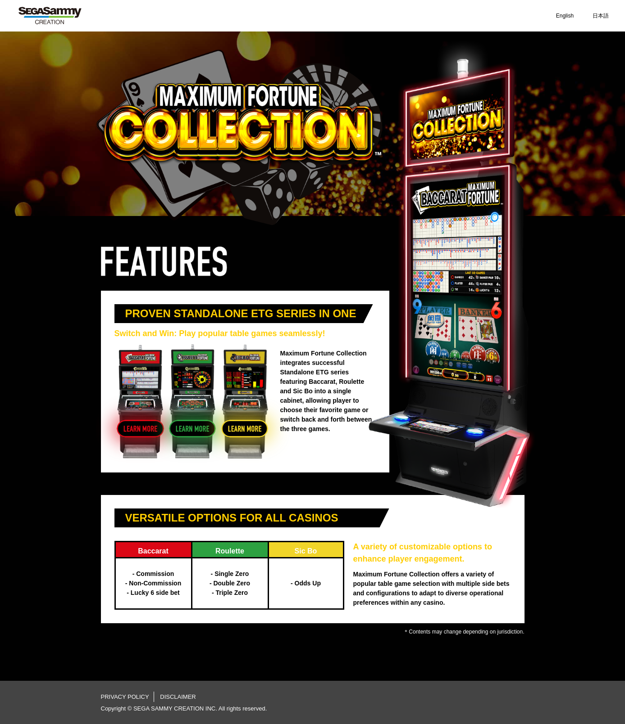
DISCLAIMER (178, 696)
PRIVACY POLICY (125, 696)
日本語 (601, 16)
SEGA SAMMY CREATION (50, 16)
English (565, 16)
